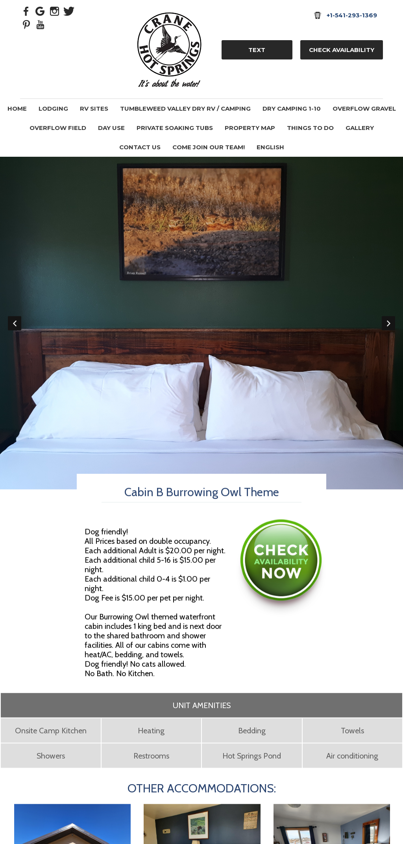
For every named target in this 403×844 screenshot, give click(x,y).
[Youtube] (40, 24)
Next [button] (388, 323)
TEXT (256, 50)
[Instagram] (54, 10)
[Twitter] (69, 10)
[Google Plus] (40, 10)
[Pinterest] (26, 24)
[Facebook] (26, 10)
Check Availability (341, 50)
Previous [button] (14, 323)
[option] (201, 323)
